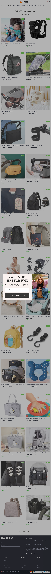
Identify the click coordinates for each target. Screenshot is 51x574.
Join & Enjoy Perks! (17, 295)
